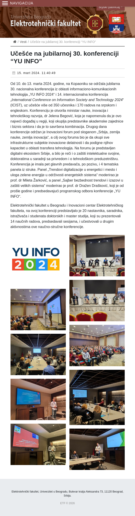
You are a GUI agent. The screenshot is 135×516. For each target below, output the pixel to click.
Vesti (23, 42)
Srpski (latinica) (109, 7)
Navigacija (17, 3)
